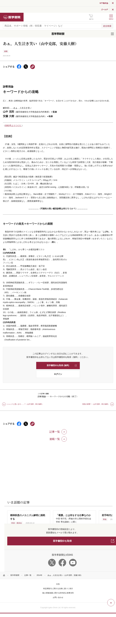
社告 (58, 584)
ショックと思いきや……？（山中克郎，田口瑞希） (25, 404)
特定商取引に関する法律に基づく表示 (58, 589)
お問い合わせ (58, 597)
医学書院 (12, 17)
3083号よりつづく (13, 125)
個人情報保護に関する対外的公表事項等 (58, 593)
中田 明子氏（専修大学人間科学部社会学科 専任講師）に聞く (73, 518)
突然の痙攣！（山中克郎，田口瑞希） (95, 404)
